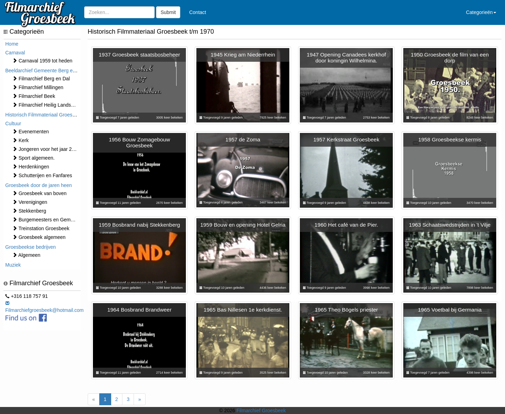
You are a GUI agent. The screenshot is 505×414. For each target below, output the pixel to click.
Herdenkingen (30, 166)
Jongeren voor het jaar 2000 (46, 149)
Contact (197, 12)
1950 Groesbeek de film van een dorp (450, 58)
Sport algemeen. (33, 158)
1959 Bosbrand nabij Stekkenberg (139, 225)
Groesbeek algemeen (39, 237)
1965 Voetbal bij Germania (450, 310)
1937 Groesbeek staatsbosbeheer (139, 55)
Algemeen (26, 255)
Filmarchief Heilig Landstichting (49, 105)
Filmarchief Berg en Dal (41, 78)
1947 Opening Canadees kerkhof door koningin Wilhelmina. (346, 58)
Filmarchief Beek (33, 96)
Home (11, 44)
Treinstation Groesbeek (40, 228)
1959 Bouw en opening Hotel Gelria (242, 225)
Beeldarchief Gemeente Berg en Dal (44, 70)
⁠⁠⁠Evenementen (30, 131)
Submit (168, 12)
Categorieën (481, 12)
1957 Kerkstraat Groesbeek (346, 139)
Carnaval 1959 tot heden (42, 61)
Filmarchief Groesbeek (261, 410)
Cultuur (13, 123)
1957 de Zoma (242, 139)
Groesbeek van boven (39, 193)
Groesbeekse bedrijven (30, 247)
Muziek (13, 265)
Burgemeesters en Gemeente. (48, 219)
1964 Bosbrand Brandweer (139, 310)
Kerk (20, 140)
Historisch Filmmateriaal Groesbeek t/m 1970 (54, 115)
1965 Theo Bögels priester (346, 310)
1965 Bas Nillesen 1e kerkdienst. (242, 310)
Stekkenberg (29, 211)
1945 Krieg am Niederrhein (243, 55)
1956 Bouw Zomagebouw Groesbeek (139, 142)
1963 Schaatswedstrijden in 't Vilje (450, 225)
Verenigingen (29, 202)
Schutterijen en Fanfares (42, 175)
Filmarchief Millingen (37, 87)
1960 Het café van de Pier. (346, 225)
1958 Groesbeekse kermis (450, 139)
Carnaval (15, 52)
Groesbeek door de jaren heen (38, 185)
